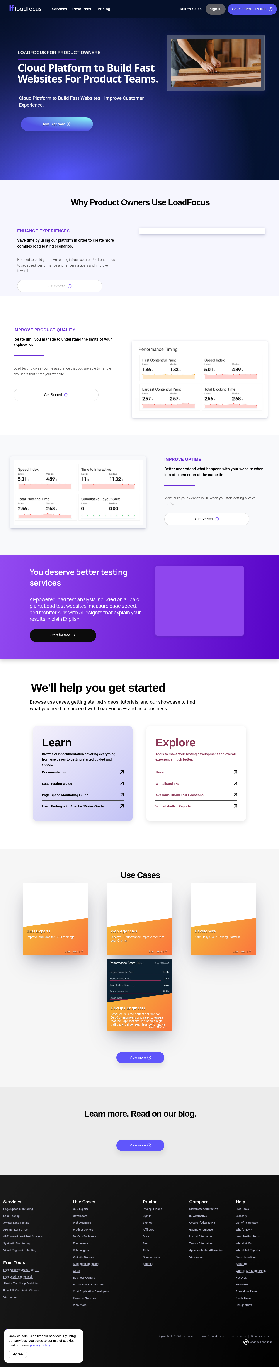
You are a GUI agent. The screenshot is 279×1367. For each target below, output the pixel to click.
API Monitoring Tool (15, 1155)
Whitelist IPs (244, 1168)
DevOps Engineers (84, 1161)
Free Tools (242, 1134)
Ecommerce (80, 1168)
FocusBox (242, 1210)
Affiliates (148, 1155)
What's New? (244, 1155)
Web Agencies (82, 1148)
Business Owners (84, 1203)
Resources (81, 9)
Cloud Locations (246, 1182)
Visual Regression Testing (19, 1175)
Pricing (104, 9)
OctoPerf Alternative (202, 1148)
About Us (241, 1189)
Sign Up (148, 1148)
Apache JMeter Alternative (206, 1175)
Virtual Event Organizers (88, 1210)
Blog (145, 1168)
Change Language (257, 1267)
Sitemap (148, 1189)
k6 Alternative (198, 1141)
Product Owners (83, 1155)
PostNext (242, 1203)
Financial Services (84, 1223)
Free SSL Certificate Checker (23, 1216)
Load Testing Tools (248, 1161)
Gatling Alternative (201, 1155)
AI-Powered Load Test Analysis (23, 1161)
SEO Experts (81, 1134)
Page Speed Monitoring (18, 1134)
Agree (18, 1354)
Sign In (215, 9)
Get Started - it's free (252, 9)
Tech (146, 1175)
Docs (146, 1161)
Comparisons (151, 1182)
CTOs (76, 1196)
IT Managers (81, 1175)
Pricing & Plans (152, 1134)
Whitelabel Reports (248, 1175)
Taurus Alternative (200, 1168)
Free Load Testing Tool (19, 1202)
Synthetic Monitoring (16, 1168)
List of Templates (247, 1148)
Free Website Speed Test (21, 1195)
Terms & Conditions (211, 1261)
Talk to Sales (190, 9)
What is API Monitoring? (251, 1196)
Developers (80, 1141)
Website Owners (83, 1182)
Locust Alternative (200, 1161)
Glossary (241, 1141)
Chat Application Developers (91, 1216)
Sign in (147, 1141)
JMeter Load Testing (16, 1148)
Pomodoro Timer (246, 1216)
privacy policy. (40, 1345)
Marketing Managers (86, 1189)
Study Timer (243, 1223)
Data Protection (260, 1261)
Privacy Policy (237, 1261)
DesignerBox (244, 1230)
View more (140, 983)
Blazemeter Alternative (203, 1134)
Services (59, 9)
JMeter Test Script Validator (23, 1209)
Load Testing (11, 1141)
